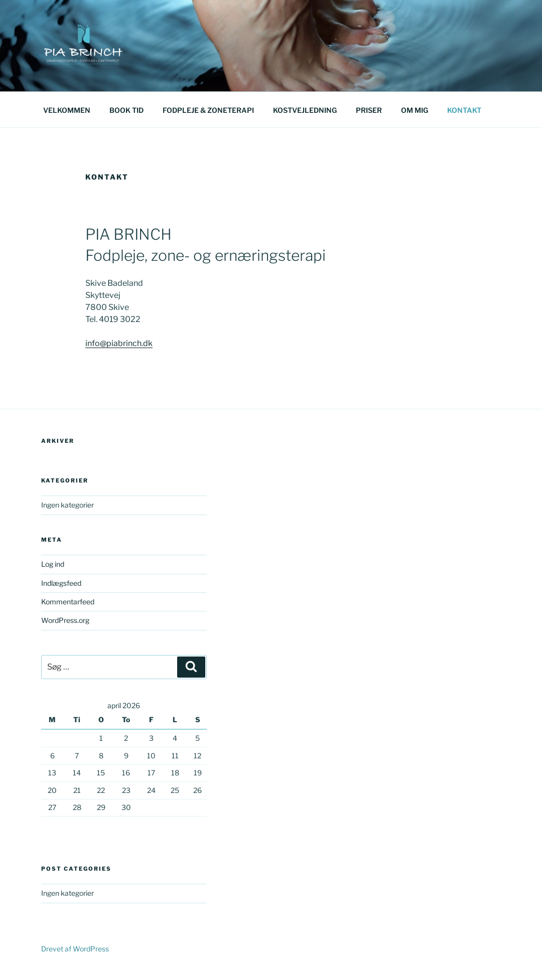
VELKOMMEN (66, 110)
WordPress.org (65, 620)
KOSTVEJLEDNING (305, 110)
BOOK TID (126, 110)
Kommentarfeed (67, 601)
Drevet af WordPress (75, 948)
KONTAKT (464, 110)
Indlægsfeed (61, 583)
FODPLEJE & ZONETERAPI (208, 110)
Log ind (52, 564)
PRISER (369, 110)
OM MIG (414, 110)
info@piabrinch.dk (119, 343)
